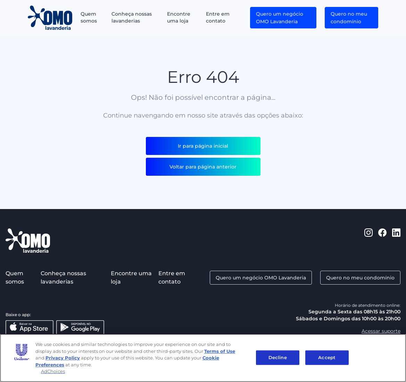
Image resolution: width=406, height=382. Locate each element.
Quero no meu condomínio (349, 18)
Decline (277, 357)
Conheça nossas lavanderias (131, 17)
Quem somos (89, 17)
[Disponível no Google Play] (80, 327)
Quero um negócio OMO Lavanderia (279, 18)
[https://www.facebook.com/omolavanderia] (382, 240)
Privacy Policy (62, 358)
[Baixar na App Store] (29, 327)
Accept (326, 357)
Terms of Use (219, 351)
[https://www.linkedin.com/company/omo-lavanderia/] (396, 240)
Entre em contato (218, 17)
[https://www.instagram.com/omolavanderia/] (368, 240)
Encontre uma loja (178, 17)
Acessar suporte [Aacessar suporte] (381, 331)
